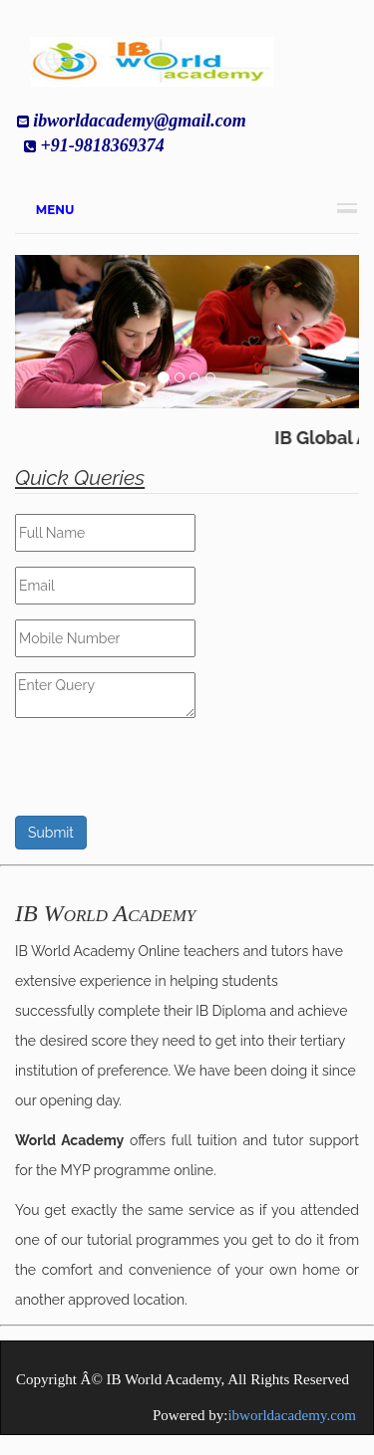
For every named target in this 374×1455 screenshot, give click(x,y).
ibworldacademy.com (291, 1415)
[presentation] (166, 777)
